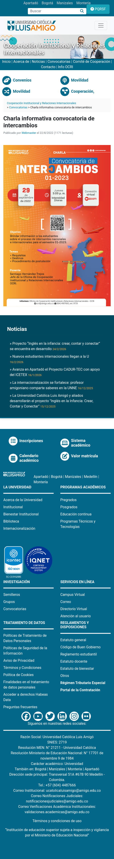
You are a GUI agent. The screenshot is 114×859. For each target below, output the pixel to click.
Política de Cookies (18, 675)
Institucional (13, 507)
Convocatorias (58, 61)
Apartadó (30, 3)
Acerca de (21, 61)
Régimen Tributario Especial (82, 683)
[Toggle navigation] (101, 25)
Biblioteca (11, 521)
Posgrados (68, 507)
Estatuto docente (73, 661)
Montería (83, 3)
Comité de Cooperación (92, 61)
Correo (65, 602)
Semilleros (11, 594)
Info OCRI (65, 67)
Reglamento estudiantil (78, 654)
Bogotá (47, 3)
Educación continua (76, 514)
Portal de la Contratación (80, 690)
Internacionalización (19, 528)
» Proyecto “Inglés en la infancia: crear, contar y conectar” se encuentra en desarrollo (55, 346)
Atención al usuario (75, 616)
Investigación (16, 582)
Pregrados (68, 500)
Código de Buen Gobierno (80, 647)
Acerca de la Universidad (22, 500)
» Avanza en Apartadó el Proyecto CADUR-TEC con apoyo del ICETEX (55, 372)
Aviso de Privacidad (18, 660)
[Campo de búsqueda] (53, 11)
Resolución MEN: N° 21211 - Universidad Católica (57, 748)
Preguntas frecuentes (20, 707)
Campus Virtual (72, 594)
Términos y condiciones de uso (57, 821)
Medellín (90, 477)
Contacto (48, 67)
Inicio (6, 61)
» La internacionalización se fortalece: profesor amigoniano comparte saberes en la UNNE (51, 385)
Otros (64, 676)
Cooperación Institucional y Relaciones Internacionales (41, 103)
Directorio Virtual (73, 609)
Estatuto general (73, 640)
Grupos (9, 602)
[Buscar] (82, 11)
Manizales (65, 3)
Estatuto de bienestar (77, 668)
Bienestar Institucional (21, 514)
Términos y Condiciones (22, 668)
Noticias (38, 61)
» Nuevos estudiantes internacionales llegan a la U (49, 359)
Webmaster (29, 132)
